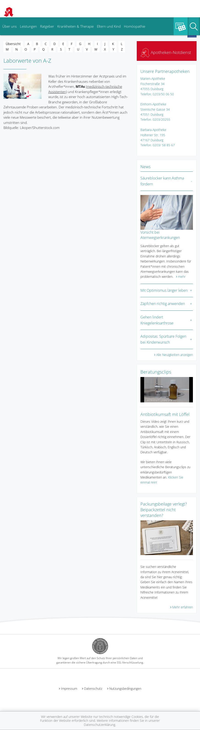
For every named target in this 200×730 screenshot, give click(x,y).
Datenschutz (93, 688)
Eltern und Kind (109, 26)
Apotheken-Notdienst (165, 52)
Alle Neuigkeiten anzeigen (174, 355)
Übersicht (13, 44)
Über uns (9, 26)
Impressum (69, 688)
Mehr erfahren (182, 607)
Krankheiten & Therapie (75, 26)
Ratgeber (47, 26)
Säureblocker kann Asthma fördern (162, 181)
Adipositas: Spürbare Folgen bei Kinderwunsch (163, 339)
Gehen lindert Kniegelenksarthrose (156, 320)
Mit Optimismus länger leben (164, 290)
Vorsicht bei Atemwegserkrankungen (160, 235)
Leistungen (28, 26)
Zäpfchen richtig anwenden (162, 303)
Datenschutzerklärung (99, 724)
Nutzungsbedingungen (125, 688)
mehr (182, 276)
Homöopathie (134, 26)
